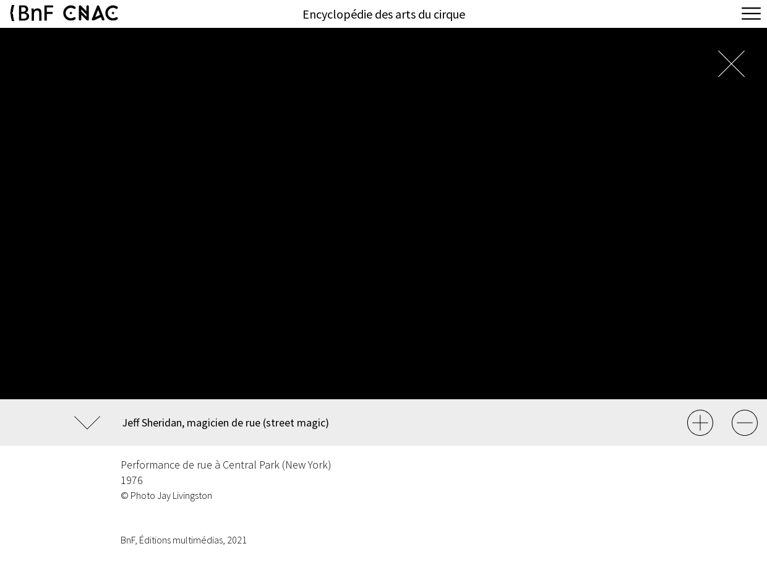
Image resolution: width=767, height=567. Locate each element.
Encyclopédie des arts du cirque (383, 14)
